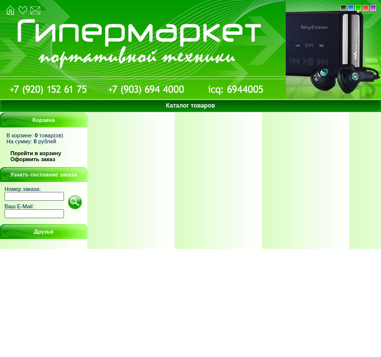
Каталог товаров (190, 105)
